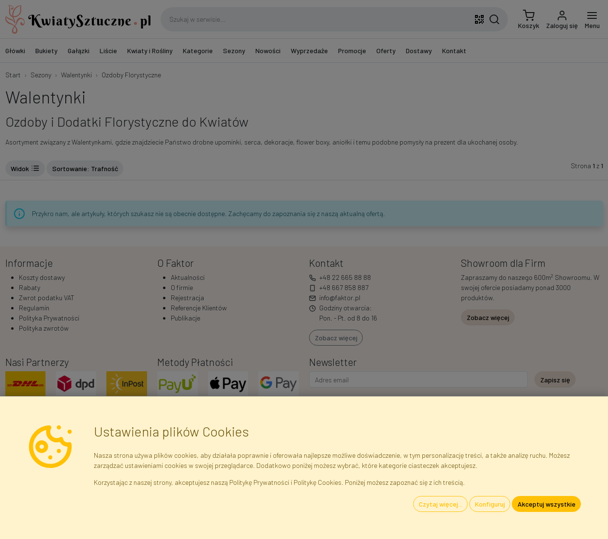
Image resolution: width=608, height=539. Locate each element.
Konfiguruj (490, 504)
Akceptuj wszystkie (547, 504)
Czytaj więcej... (440, 504)
